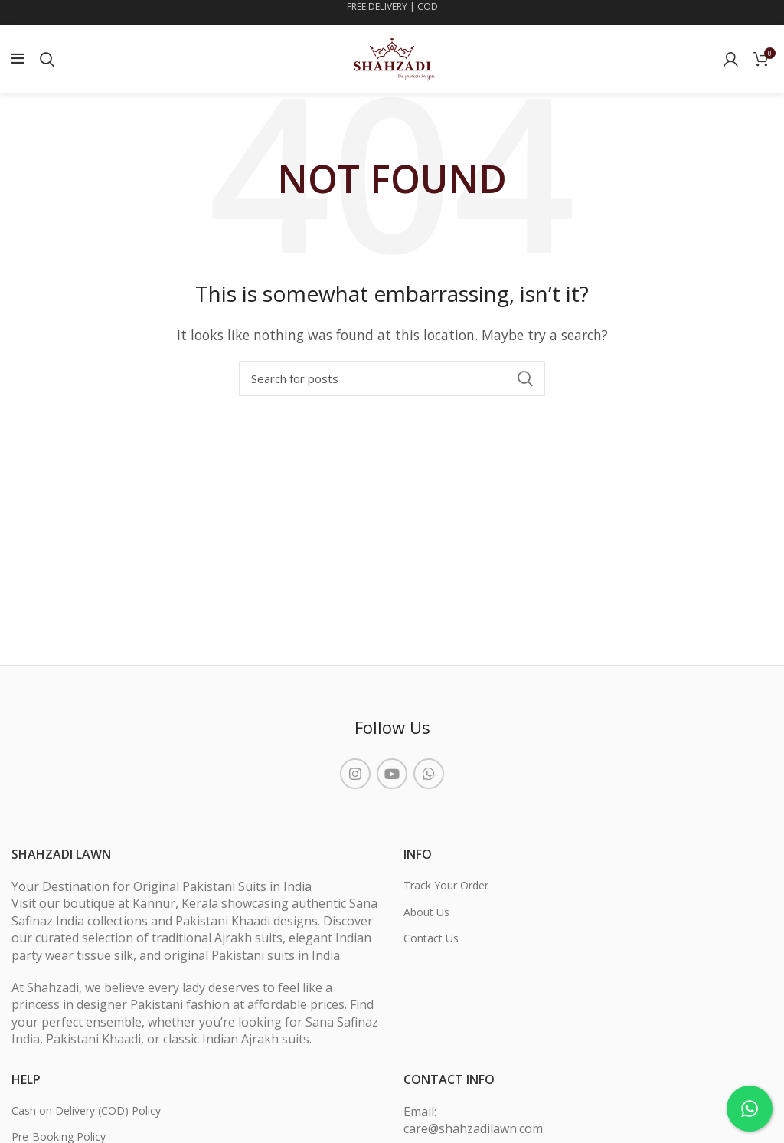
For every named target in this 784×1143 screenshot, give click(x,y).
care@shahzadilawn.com (473, 1128)
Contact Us (431, 938)
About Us (426, 912)
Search (524, 378)
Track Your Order (445, 885)
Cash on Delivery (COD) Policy (86, 1110)
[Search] (392, 378)
